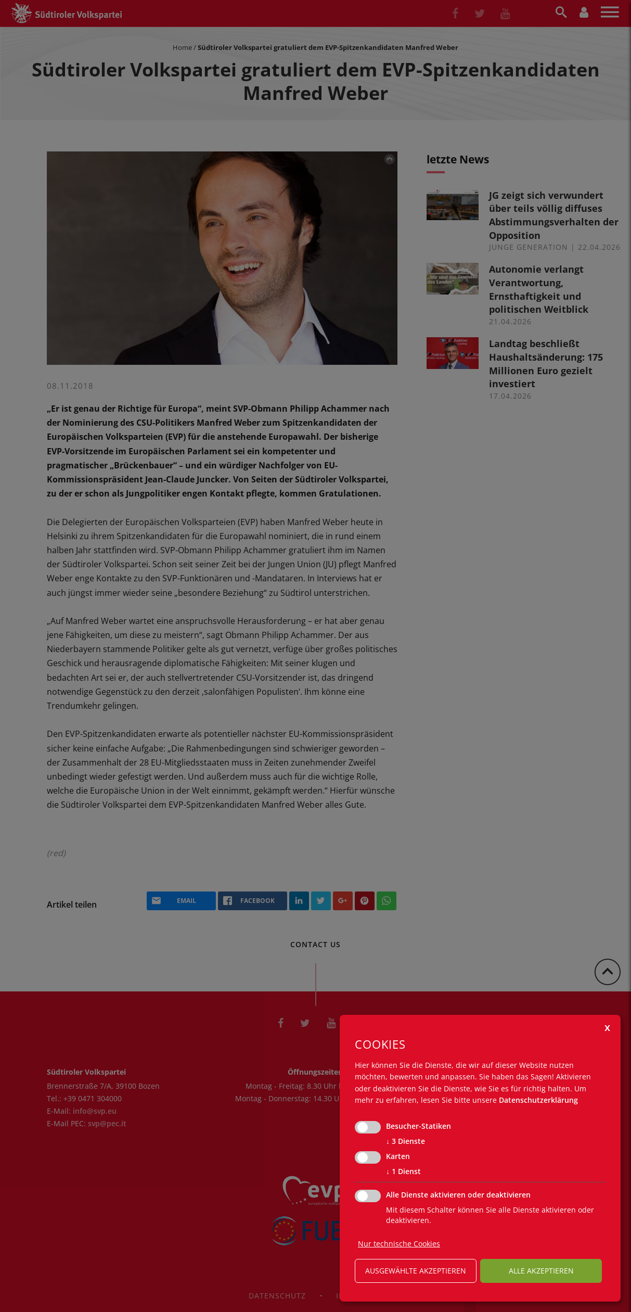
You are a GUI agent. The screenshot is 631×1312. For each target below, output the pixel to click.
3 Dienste (405, 1141)
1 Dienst (403, 1171)
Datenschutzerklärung (538, 1100)
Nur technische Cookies (399, 1244)
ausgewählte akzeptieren (415, 1271)
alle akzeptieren (541, 1271)
